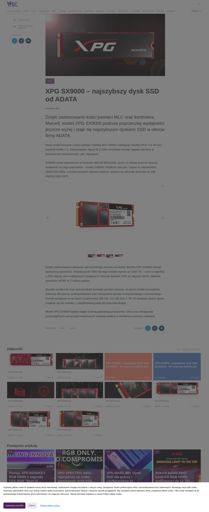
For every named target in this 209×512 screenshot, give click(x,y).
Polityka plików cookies (50, 505)
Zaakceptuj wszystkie (14, 505)
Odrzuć (32, 505)
